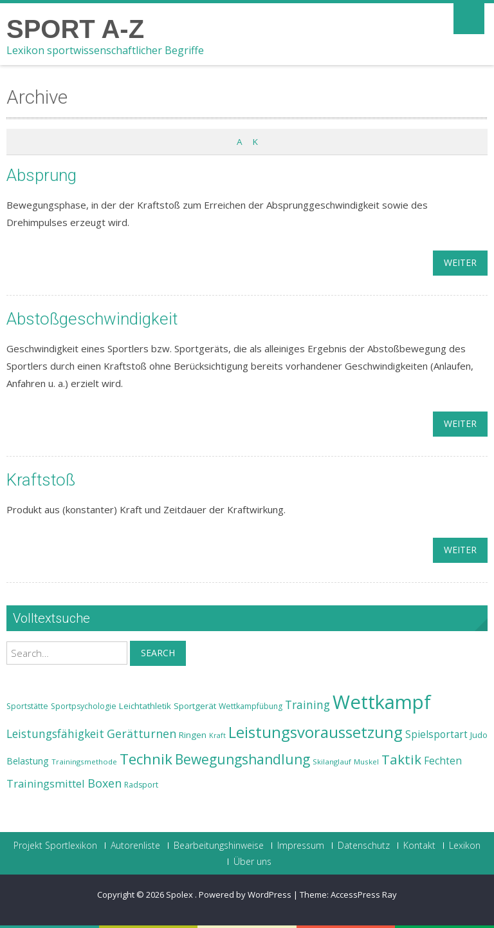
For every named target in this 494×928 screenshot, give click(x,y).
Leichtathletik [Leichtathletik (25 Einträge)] (145, 706)
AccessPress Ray (364, 894)
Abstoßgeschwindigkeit (92, 318)
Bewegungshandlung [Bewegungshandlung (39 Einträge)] (242, 759)
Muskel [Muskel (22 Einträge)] (366, 761)
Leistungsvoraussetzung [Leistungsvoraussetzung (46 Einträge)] (315, 732)
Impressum (300, 845)
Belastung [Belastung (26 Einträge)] (27, 761)
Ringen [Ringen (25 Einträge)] (192, 735)
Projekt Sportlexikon (55, 845)
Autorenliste (135, 845)
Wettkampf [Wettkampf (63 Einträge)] (382, 702)
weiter (460, 262)
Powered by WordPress (245, 894)
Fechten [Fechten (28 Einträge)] (443, 761)
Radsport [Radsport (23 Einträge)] (141, 784)
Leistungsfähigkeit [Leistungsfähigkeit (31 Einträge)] (55, 733)
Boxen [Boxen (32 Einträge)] (104, 783)
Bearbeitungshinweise (219, 845)
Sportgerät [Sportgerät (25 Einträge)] (195, 706)
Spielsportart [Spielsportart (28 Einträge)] (436, 734)
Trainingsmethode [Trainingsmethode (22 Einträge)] (84, 761)
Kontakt (419, 845)
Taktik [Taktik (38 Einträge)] (401, 759)
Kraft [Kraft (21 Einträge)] (217, 735)
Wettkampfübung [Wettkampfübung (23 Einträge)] (250, 706)
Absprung (41, 175)
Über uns (252, 861)
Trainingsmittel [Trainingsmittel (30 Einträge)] (45, 783)
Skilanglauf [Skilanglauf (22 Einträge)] (332, 761)
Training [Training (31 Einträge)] (307, 704)
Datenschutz (364, 845)
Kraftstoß (40, 479)
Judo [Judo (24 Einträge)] (479, 735)
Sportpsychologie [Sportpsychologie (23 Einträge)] (83, 706)
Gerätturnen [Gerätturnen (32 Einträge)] (141, 733)
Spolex (180, 894)
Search (158, 653)
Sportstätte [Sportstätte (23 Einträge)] (27, 706)
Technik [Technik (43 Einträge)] (146, 759)
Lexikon (464, 845)
